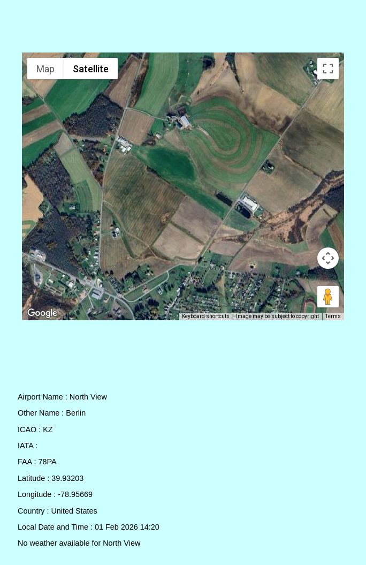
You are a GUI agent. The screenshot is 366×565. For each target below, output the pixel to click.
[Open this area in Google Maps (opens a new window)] (42, 313)
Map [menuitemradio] (45, 68)
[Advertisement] (183, 28)
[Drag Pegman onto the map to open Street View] (328, 296)
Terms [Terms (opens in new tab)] (333, 316)
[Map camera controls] (328, 258)
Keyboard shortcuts (206, 316)
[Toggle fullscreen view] (328, 68)
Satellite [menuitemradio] (91, 68)
